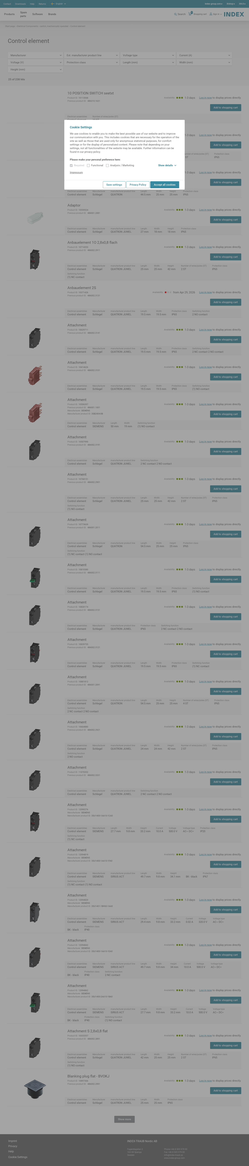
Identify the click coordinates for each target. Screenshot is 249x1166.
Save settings (114, 184)
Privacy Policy (138, 184)
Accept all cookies (165, 184)
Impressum (76, 172)
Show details (167, 165)
